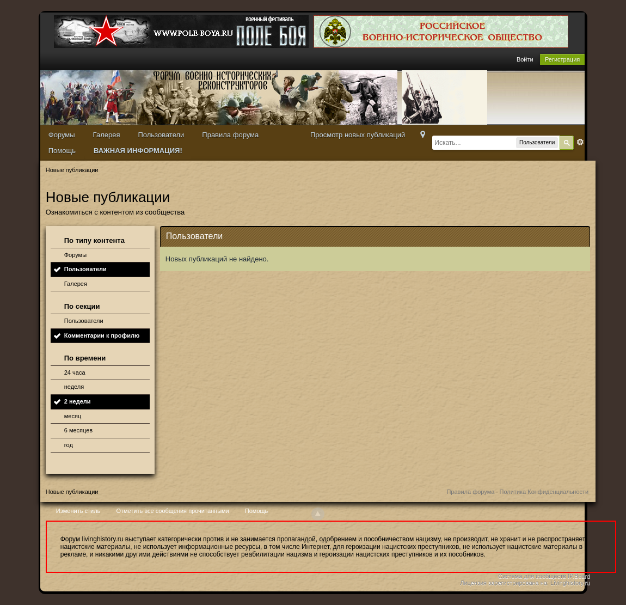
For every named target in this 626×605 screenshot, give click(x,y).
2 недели (77, 401)
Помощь (62, 150)
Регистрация (562, 59)
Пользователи (161, 135)
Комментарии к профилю (102, 335)
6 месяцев (78, 430)
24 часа (74, 372)
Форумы (61, 135)
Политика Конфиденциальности (544, 491)
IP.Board (579, 576)
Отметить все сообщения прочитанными (172, 511)
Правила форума (230, 135)
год (68, 445)
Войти (525, 59)
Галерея (106, 135)
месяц (72, 416)
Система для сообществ (532, 576)
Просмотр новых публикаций (357, 135)
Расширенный (580, 142)
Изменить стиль (78, 511)
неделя (74, 386)
